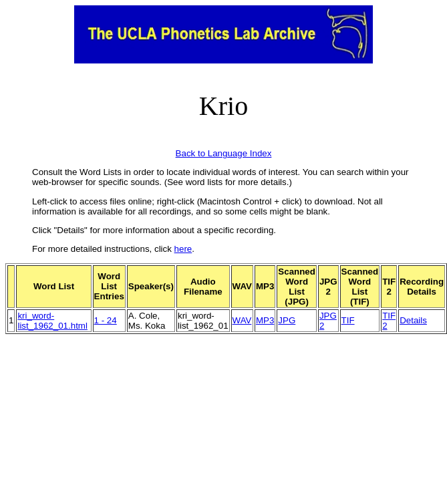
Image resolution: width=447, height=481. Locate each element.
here (183, 249)
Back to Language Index (224, 153)
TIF (348, 320)
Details (413, 320)
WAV (242, 320)
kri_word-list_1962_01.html (52, 321)
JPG (286, 320)
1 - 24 (105, 320)
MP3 (265, 320)
